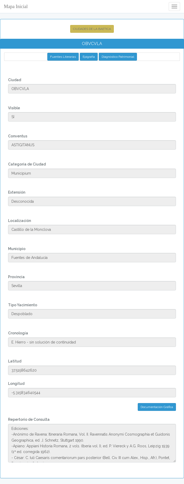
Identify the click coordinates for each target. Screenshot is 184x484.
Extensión (16, 192)
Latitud (14, 361)
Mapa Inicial (16, 6)
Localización (19, 221)
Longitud (16, 383)
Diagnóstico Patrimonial (118, 57)
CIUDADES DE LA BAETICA (92, 29)
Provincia (16, 277)
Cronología (18, 333)
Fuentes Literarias (63, 57)
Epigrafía (89, 57)
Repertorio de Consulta (29, 419)
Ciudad (14, 80)
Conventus (17, 136)
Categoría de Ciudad (27, 164)
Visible (14, 108)
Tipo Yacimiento (22, 305)
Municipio (16, 249)
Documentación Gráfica (157, 407)
